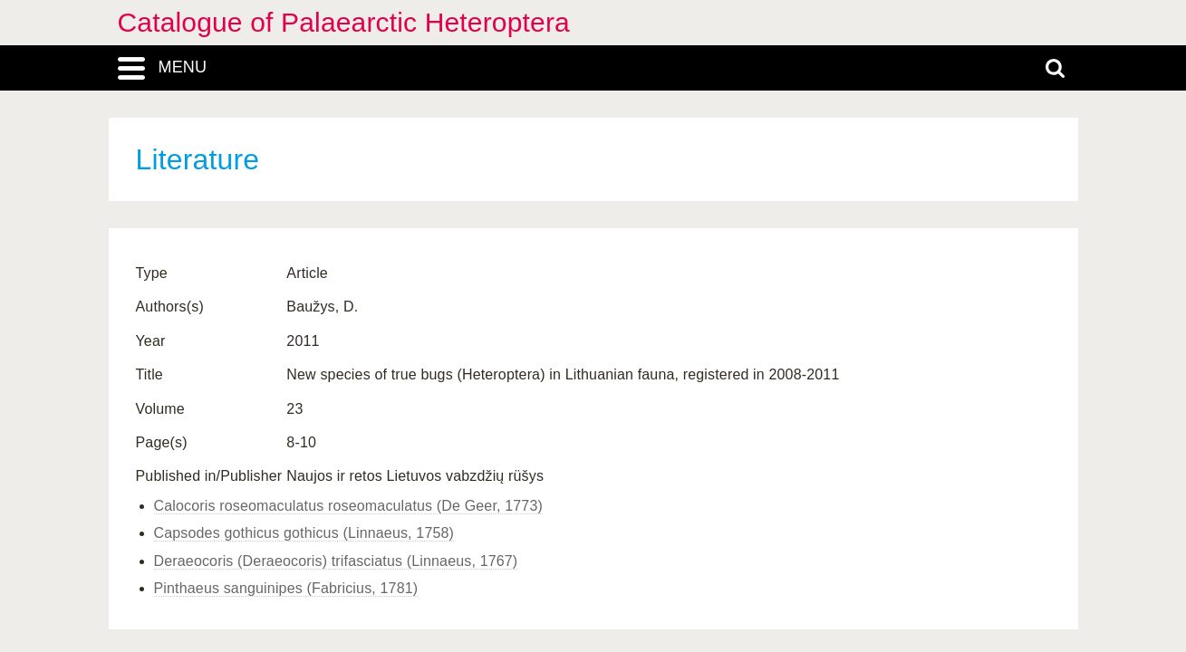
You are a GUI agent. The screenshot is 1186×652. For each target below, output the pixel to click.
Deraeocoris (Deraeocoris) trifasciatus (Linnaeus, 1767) (336, 561)
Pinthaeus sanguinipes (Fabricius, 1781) (286, 588)
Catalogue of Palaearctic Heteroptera (344, 22)
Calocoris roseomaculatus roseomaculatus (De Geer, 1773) (348, 505)
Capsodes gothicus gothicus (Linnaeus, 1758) (304, 533)
